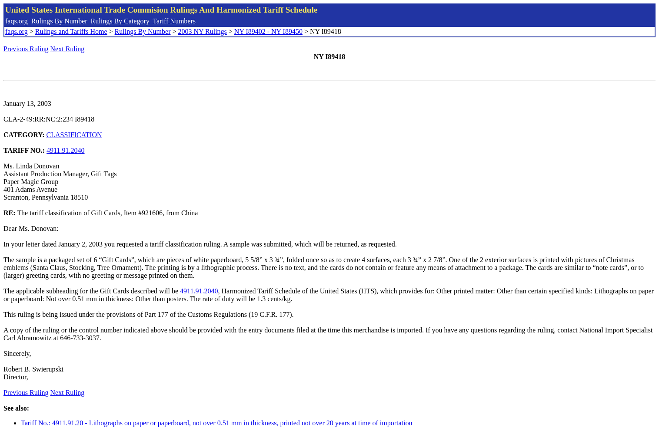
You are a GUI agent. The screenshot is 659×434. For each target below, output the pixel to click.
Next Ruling (67, 49)
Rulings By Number (59, 21)
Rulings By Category (120, 21)
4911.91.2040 (65, 150)
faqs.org (16, 21)
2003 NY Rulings (202, 31)
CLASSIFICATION (74, 134)
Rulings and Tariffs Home (71, 31)
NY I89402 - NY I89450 (268, 31)
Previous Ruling (26, 49)
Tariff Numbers (174, 21)
